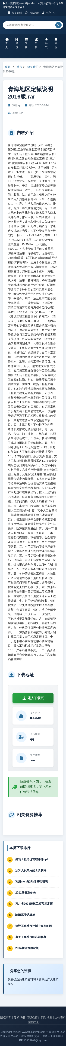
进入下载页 (33, 698)
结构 (36, 43)
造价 (19, 66)
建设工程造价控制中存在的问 (33, 925)
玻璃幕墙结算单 (25, 914)
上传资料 (60, 1017)
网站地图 (46, 1017)
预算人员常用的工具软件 (30, 870)
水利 (26, 43)
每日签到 (15, 12)
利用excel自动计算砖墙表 (31, 881)
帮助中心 (33, 1022)
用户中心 (49, 12)
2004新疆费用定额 (27, 948)
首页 (7, 43)
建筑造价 (33, 66)
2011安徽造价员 (25, 892)
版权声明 (5, 1017)
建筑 (16, 43)
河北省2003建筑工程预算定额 (34, 903)
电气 (46, 43)
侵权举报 (19, 1017)
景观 (56, 43)
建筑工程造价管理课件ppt (31, 859)
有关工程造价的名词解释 (30, 936)
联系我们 (33, 1017)
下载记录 (32, 12)
